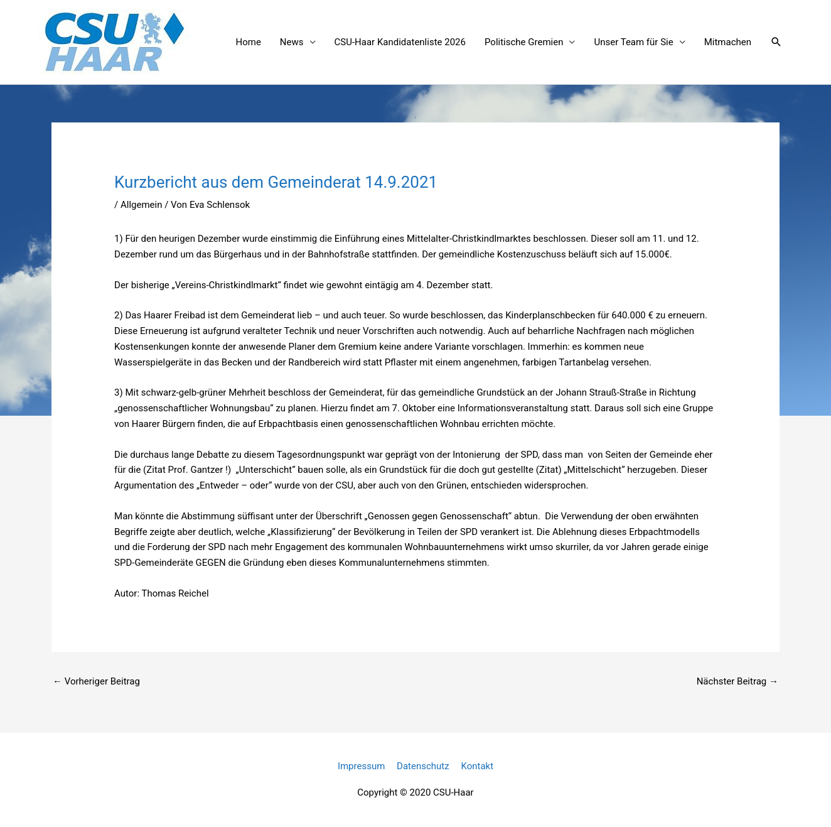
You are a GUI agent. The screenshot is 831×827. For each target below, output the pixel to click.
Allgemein (142, 204)
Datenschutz (423, 766)
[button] (776, 42)
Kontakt (477, 766)
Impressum (361, 766)
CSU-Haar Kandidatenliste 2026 (400, 42)
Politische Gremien (524, 42)
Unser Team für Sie (633, 42)
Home (247, 42)
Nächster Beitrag (737, 681)
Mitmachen (727, 42)
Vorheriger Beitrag (96, 681)
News (292, 42)
